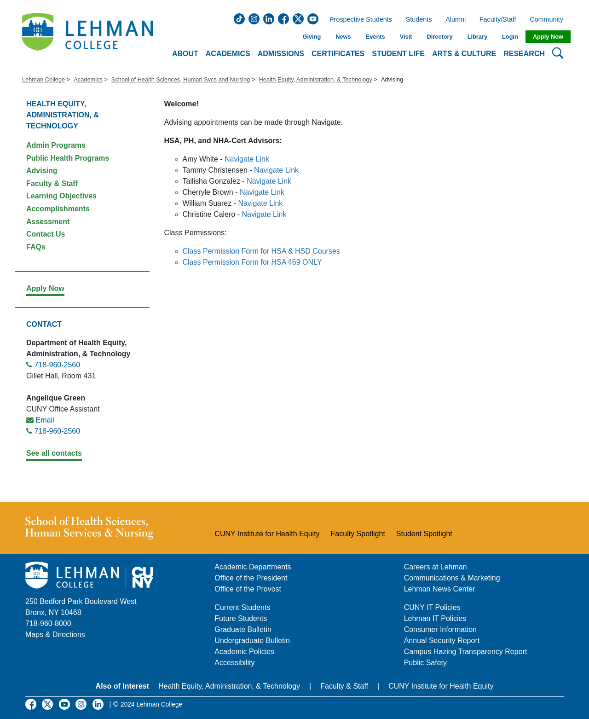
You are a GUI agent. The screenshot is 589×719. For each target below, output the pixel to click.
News (343, 36)
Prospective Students (358, 20)
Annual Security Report (442, 640)
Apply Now (548, 36)
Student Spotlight (424, 534)
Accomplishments (58, 209)
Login (510, 36)
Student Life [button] (398, 54)
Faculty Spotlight (358, 534)
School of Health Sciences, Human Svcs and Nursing (180, 79)
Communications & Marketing (452, 578)
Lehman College (43, 79)
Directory (439, 36)
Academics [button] (228, 54)
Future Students (240, 618)
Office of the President (250, 578)
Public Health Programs (68, 158)
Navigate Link (247, 159)
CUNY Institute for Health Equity (266, 534)
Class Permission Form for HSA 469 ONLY (252, 262)
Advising (42, 170)
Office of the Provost (247, 589)
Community (549, 20)
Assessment (47, 222)
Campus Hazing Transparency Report (465, 651)
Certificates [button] (338, 54)
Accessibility (234, 663)
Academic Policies (244, 651)
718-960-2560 (57, 365)
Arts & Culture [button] (464, 54)
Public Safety (425, 663)
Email (44, 420)
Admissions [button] (281, 54)
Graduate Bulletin (242, 629)
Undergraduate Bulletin (252, 640)
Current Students (242, 607)
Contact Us (45, 234)
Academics (88, 79)
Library (477, 36)
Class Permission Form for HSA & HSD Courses (261, 251)
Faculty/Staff (498, 20)
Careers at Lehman (435, 567)
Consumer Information (440, 629)
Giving (311, 36)
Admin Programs (56, 145)
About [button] (185, 54)
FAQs (36, 247)
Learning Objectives (61, 196)
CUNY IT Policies (432, 607)
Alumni (456, 20)
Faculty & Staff (52, 183)
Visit (406, 36)
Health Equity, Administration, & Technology (315, 79)
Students (419, 20)
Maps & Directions (55, 634)
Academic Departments (252, 567)
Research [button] (524, 54)
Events (375, 36)
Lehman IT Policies (435, 618)
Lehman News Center (439, 589)
